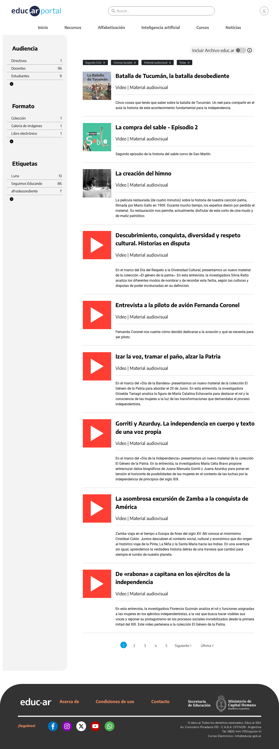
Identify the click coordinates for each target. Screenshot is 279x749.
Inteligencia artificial (160, 27)
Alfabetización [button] (111, 27)
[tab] (91, 50)
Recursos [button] (73, 27)
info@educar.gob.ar (248, 736)
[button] (11, 84)
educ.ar (196, 722)
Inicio (43, 27)
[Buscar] (165, 11)
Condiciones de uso (115, 701)
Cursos (202, 27)
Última (207, 645)
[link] (264, 11)
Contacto (160, 701)
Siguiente (183, 645)
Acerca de (69, 701)
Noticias (233, 27)
